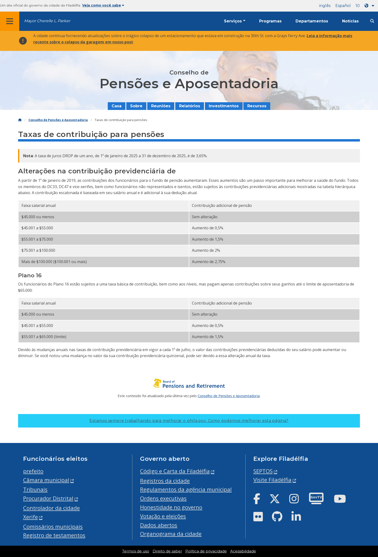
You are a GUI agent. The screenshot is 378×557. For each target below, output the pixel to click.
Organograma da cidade (171, 533)
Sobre (136, 106)
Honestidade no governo (171, 507)
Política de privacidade (206, 551)
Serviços (233, 21)
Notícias (350, 21)
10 (358, 5)
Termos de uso (135, 551)
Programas (270, 21)
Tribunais (35, 489)
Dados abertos (158, 525)
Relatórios (189, 106)
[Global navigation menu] (9, 21)
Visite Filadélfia (272, 479)
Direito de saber (167, 551)
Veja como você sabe (103, 5)
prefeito (33, 471)
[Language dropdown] (370, 6)
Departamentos (312, 21)
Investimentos (224, 106)
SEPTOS (263, 471)
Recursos (256, 106)
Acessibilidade (243, 551)
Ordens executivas (163, 498)
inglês (325, 5)
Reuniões (160, 106)
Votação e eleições (163, 516)
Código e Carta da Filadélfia (175, 471)
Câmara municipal (46, 480)
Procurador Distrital (48, 498)
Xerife (30, 517)
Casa (117, 106)
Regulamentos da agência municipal (186, 489)
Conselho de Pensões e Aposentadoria (58, 120)
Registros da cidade (165, 480)
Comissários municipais (53, 526)
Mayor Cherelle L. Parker (47, 21)
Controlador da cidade (51, 508)
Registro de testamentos (54, 535)
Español (343, 5)
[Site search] (372, 21)
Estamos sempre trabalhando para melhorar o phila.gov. (188, 420)
